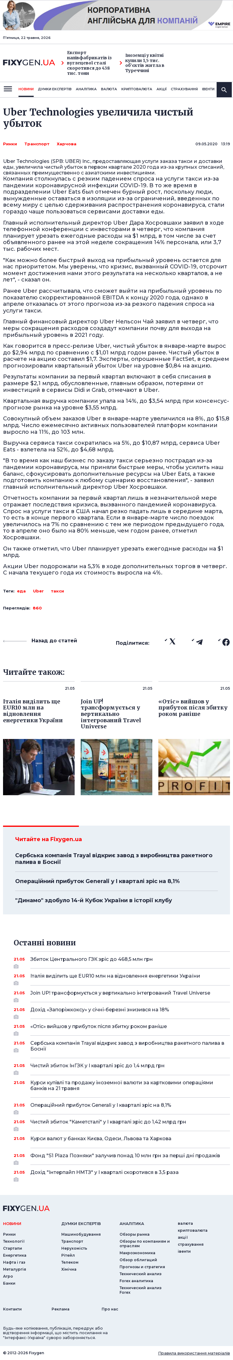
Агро (8, 1276)
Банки (9, 1283)
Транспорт (36, 143)
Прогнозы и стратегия (142, 1267)
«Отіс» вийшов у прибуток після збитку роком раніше (121, 1028)
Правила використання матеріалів (194, 1353)
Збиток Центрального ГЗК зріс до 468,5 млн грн (121, 961)
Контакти (12, 1309)
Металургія (14, 1269)
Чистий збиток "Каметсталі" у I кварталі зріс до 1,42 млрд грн (121, 1124)
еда (21, 591)
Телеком (70, 1262)
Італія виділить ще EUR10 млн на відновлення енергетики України (121, 978)
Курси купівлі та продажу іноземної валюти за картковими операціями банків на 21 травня (121, 1085)
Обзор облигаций (138, 1260)
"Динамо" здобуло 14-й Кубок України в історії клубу (93, 900)
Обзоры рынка (135, 1234)
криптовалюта (136, 89)
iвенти (208, 89)
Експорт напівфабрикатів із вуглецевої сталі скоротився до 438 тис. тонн (86, 63)
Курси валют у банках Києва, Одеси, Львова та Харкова (121, 1138)
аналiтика (132, 1223)
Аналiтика (86, 89)
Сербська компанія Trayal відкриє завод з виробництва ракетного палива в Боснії (113, 858)
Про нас (110, 1309)
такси (57, 591)
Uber (38, 591)
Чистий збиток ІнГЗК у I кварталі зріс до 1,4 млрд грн (121, 1068)
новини (26, 89)
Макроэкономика (137, 1253)
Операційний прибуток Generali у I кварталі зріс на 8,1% (97, 881)
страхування (184, 89)
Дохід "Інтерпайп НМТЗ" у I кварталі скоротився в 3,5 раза (121, 1174)
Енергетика (14, 1255)
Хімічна (68, 1269)
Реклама (60, 1309)
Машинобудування (81, 1234)
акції (162, 89)
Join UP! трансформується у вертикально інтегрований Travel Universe (121, 995)
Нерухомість (74, 1248)
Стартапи (12, 1248)
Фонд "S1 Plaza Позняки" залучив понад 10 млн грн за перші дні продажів (125, 1158)
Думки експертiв (55, 89)
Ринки (10, 143)
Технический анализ (140, 1274)
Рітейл (68, 1255)
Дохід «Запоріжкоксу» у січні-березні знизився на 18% (121, 1012)
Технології (14, 1241)
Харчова (66, 143)
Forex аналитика (136, 1281)
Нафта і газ (14, 1262)
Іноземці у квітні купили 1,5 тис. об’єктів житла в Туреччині (142, 63)
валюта (109, 89)
